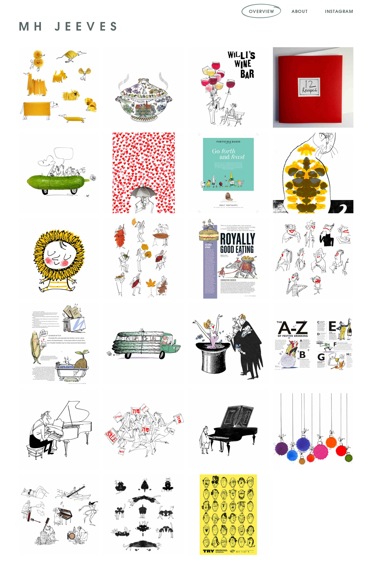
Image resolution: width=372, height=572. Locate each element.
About (299, 11)
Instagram (339, 11)
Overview (261, 11)
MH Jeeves (70, 25)
